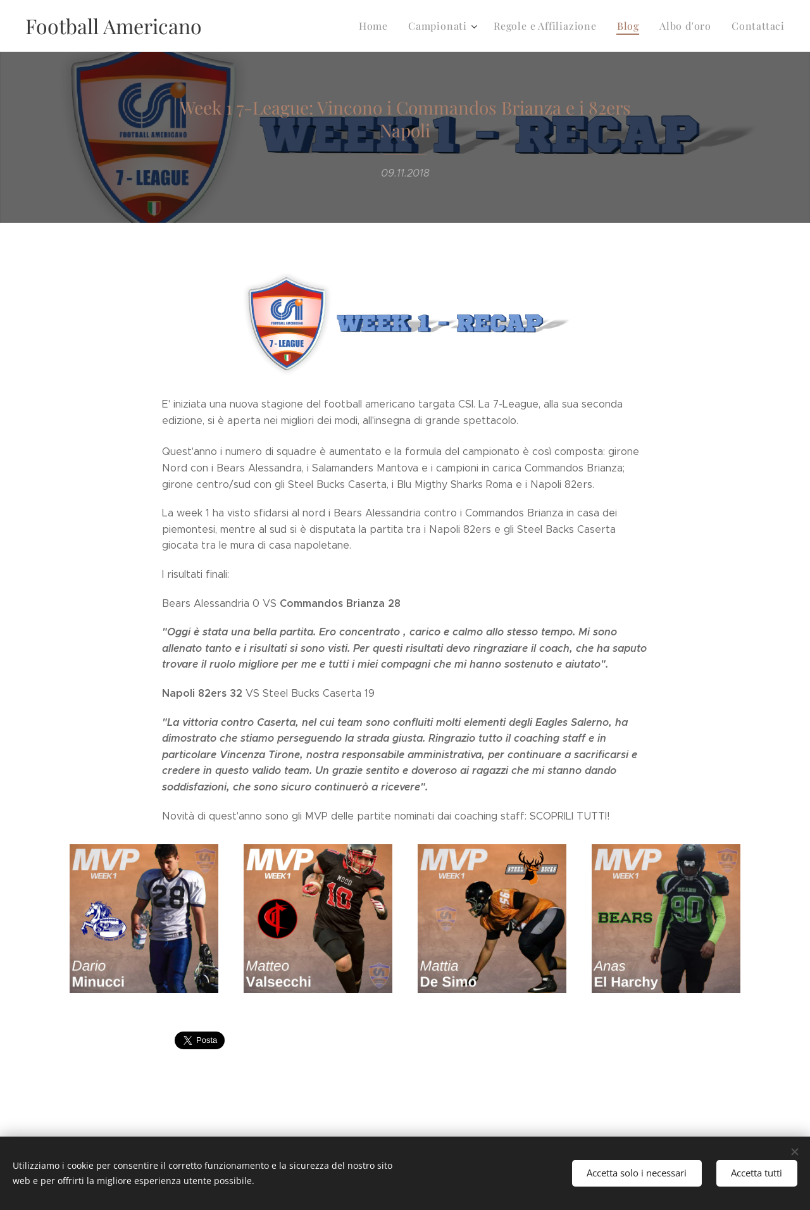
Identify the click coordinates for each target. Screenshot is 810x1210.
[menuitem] (392, 26)
